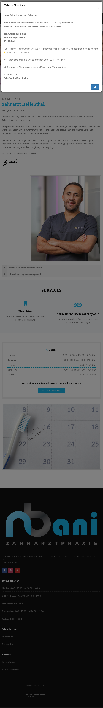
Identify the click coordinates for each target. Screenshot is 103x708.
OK (95, 87)
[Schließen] (98, 7)
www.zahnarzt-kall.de (18, 52)
